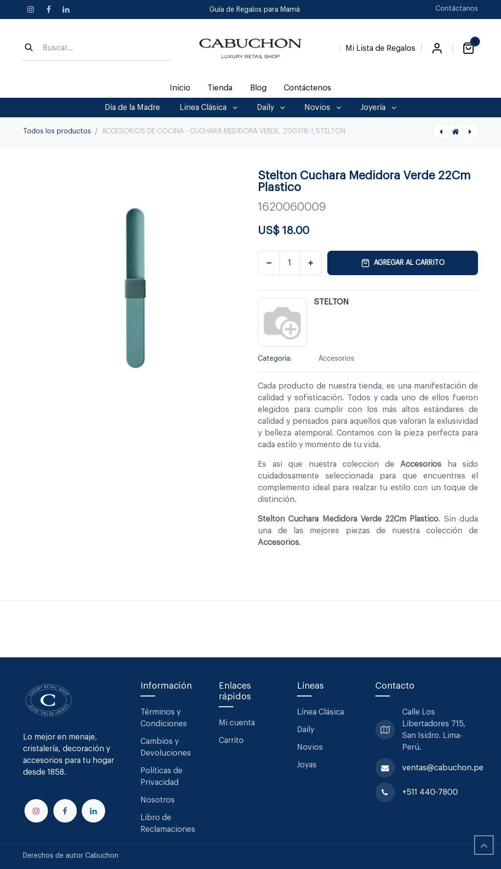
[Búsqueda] (29, 48)
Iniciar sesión (437, 48)
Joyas (307, 765)
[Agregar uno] (310, 263)
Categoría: (275, 358)
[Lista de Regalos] (380, 46)
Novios (310, 747)
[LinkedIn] (66, 9)
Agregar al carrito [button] (403, 263)
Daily (305, 730)
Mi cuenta (237, 723)
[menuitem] (180, 88)
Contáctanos (456, 8)
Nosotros (157, 800)
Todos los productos (57, 131)
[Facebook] (48, 9)
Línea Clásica (320, 712)
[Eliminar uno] (268, 263)
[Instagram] (31, 9)
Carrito (231, 740)
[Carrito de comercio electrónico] (468, 48)
